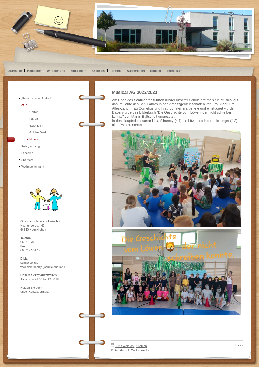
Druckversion (122, 346)
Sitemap (141, 346)
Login (239, 345)
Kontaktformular (39, 291)
